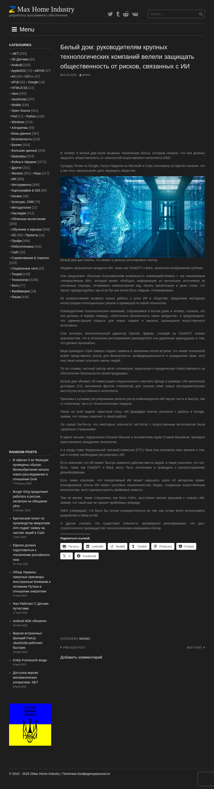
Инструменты (21, 185)
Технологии (20, 280)
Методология (21, 207)
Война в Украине (24, 162)
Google (33, 82)
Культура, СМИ (23, 202)
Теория (17, 274)
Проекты (31, 235)
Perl (14, 116)
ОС (14, 235)
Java (15, 93)
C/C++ (29, 76)
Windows (18, 122)
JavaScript (19, 99)
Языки (16, 297)
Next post (194, 647)
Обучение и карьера (27, 229)
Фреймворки (21, 291)
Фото (15, 285)
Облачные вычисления (28, 219)
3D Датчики (20, 59)
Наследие (19, 213)
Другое (17, 167)
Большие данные (24, 150)
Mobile (16, 105)
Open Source (21, 110)
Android (16, 65)
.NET (15, 53)
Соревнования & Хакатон (30, 258)
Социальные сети (25, 268)
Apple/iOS (18, 71)
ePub (15, 82)
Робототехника (22, 246)
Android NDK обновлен (30, 621)
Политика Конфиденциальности (86, 774)
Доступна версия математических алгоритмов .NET (25, 677)
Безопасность (22, 139)
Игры (37, 173)
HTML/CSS (20, 88)
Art (13, 76)
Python (31, 116)
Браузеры (19, 156)
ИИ (14, 179)
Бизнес (85, 638)
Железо (17, 173)
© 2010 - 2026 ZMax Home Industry (34, 774)
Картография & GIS (26, 190)
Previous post (74, 647)
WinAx (86, 75)
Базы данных (21, 133)
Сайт (15, 252)
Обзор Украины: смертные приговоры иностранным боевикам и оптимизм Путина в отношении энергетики (32, 581)
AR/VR (39, 71)
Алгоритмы (20, 128)
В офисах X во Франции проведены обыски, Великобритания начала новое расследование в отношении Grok (31, 469)
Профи (17, 241)
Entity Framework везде (30, 660)
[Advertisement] (132, 114)
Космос (17, 196)
